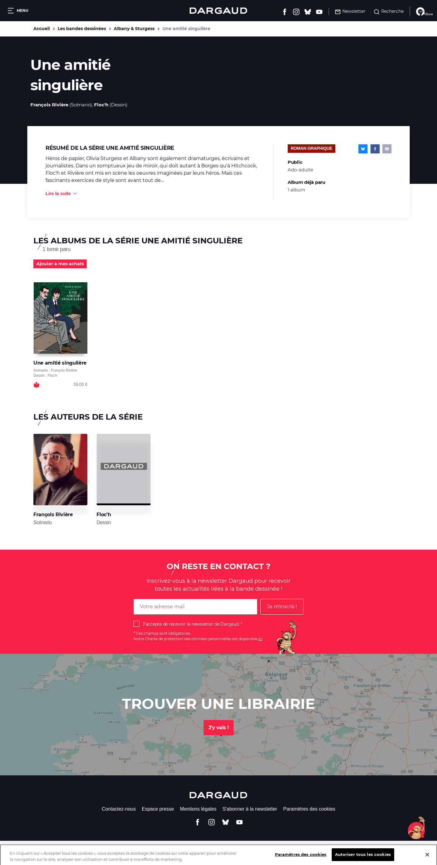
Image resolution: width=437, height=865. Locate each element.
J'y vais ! (218, 727)
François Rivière (49, 105)
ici (260, 639)
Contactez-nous (119, 809)
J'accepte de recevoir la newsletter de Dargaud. (191, 624)
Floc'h (101, 105)
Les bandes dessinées (82, 28)
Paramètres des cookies (309, 809)
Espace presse (158, 809)
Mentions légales (198, 809)
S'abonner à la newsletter (249, 809)
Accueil (41, 28)
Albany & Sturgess (134, 28)
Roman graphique (311, 148)
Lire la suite (58, 193)
